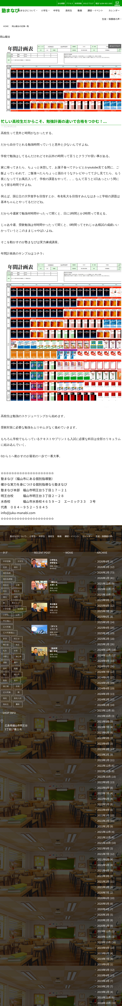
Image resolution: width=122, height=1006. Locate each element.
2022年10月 (104, 776)
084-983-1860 (106, 3)
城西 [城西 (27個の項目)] (16, 597)
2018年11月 (104, 997)
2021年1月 (103, 887)
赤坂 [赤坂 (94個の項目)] (18, 686)
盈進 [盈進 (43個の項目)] (16, 668)
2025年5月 (103, 622)
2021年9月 (103, 848)
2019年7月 (103, 959)
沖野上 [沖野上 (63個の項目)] (6, 656)
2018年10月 (104, 1003)
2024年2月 (103, 699)
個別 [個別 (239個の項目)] (16, 567)
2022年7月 (103, 793)
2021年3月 (103, 876)
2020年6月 (103, 898)
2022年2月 (103, 821)
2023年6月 (103, 732)
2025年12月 (104, 583)
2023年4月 (103, 743)
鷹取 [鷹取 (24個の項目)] (18, 704)
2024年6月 (103, 677)
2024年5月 (103, 683)
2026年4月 (103, 561)
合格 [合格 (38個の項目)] (18, 585)
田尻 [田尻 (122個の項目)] (5, 668)
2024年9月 (103, 661)
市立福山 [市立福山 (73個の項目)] (7, 621)
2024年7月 (103, 672)
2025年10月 (104, 594)
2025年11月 (104, 589)
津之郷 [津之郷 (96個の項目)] (18, 656)
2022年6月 (103, 799)
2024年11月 (104, 655)
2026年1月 (103, 578)
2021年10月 (104, 843)
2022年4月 (103, 810)
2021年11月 (104, 837)
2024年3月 (103, 694)
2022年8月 (103, 788)
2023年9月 (103, 721)
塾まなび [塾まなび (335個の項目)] (16, 603)
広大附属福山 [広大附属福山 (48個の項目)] (8, 632)
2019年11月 (104, 937)
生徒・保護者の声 (111, 19)
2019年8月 (103, 953)
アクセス (69, 3)
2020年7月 (103, 892)
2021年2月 (103, 881)
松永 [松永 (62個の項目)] (5, 650)
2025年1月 (103, 644)
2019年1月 (103, 992)
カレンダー (114, 10)
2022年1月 (103, 826)
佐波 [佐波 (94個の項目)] (5, 567)
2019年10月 (104, 942)
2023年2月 (103, 754)
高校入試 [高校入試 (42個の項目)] (17, 698)
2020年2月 (103, 920)
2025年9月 (103, 600)
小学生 (44, 10)
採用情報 (78, 3)
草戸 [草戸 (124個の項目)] (16, 680)
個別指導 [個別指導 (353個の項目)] (7, 573)
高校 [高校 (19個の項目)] (5, 698)
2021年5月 (103, 865)
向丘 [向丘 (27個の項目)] (5, 591)
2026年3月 (103, 567)
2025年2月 (103, 638)
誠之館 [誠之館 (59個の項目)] (6, 686)
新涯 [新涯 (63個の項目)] (5, 638)
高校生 (68, 10)
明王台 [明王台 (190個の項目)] (17, 638)
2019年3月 (103, 981)
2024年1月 (103, 705)
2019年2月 (103, 986)
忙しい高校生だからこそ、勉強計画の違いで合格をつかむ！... (54, 121)
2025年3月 (103, 633)
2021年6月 (103, 859)
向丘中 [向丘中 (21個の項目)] (17, 591)
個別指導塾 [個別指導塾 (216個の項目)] (7, 579)
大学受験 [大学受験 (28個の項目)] (7, 609)
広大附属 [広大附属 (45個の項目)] (7, 627)
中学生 (56, 10)
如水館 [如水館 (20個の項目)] (20, 609)
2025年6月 (103, 616)
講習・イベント (95, 10)
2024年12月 (104, 650)
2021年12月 (104, 832)
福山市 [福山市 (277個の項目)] (17, 674)
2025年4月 (103, 627)
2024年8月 (103, 666)
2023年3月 (103, 749)
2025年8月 (103, 605)
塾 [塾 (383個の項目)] (4, 603)
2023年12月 (104, 710)
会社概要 (61, 3)
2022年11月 (104, 771)
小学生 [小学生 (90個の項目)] (6, 615)
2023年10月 (104, 716)
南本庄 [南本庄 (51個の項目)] (6, 585)
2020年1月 (103, 925)
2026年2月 (103, 572)
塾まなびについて (27, 10)
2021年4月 (103, 870)
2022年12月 (104, 765)
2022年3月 (103, 815)
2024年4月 (103, 688)
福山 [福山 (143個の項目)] (5, 674)
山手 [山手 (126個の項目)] (18, 615)
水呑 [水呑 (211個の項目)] (16, 650)
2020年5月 (103, 903)
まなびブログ (88, 3)
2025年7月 (103, 611)
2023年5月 (103, 738)
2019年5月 (103, 970)
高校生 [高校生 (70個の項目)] (6, 704)
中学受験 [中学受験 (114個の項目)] (7, 561)
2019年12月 (104, 931)
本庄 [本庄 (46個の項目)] (18, 644)
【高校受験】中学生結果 (53, 651)
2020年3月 (103, 914)
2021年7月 (103, 854)
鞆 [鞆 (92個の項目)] (19, 692)
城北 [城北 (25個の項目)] (5, 597)
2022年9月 (103, 782)
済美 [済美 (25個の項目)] (5, 662)
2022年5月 (103, 804)
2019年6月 (103, 964)
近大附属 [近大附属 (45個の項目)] (7, 692)
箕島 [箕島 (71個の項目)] (5, 680)
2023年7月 (103, 727)
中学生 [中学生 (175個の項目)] (20, 561)
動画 (80, 10)
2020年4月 (103, 909)
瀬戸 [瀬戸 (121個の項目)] (16, 662)
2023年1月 (103, 760)
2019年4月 (103, 975)
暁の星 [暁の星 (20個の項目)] (6, 644)
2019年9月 (103, 948)
